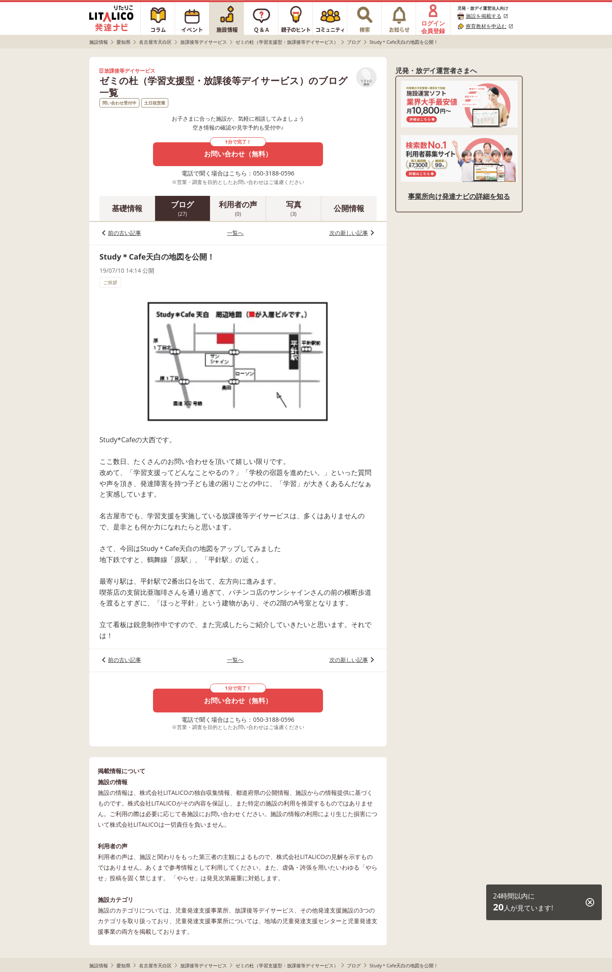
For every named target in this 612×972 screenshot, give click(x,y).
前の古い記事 (124, 233)
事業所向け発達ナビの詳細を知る (459, 196)
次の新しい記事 (348, 233)
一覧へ (235, 233)
